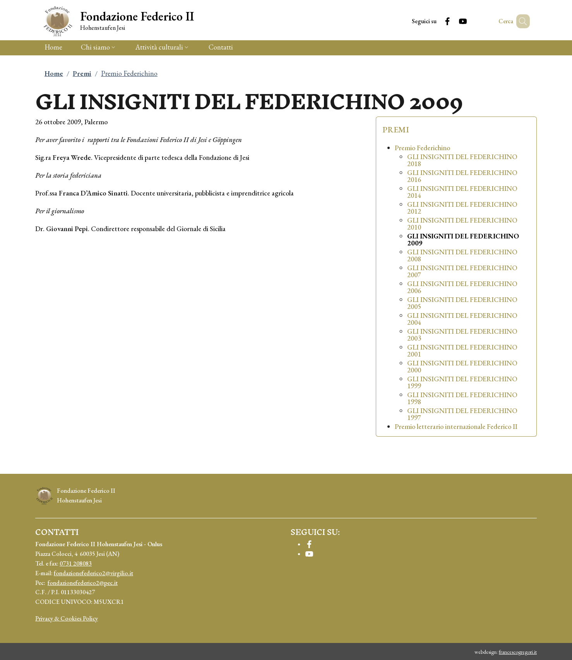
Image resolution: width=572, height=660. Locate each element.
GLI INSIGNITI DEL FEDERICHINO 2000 (462, 367)
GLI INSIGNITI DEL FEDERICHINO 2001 (462, 351)
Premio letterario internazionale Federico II (456, 426)
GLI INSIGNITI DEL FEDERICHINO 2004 (462, 319)
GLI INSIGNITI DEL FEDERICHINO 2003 (462, 335)
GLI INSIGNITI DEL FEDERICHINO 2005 (462, 303)
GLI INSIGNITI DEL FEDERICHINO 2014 (462, 192)
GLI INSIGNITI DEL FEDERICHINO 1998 (462, 398)
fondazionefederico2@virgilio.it (93, 573)
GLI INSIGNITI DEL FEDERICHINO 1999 (462, 382)
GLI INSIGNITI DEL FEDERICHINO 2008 (462, 255)
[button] (520, 21)
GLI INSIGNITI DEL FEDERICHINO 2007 (462, 271)
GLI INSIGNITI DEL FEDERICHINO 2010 (462, 224)
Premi (82, 73)
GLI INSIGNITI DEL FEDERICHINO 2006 (462, 287)
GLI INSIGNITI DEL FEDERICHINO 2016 (462, 176)
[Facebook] (436, 21)
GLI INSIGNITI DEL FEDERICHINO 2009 (463, 240)
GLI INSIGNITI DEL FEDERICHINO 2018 (462, 160)
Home (54, 73)
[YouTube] (451, 21)
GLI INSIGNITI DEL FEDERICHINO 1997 (462, 414)
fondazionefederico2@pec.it (83, 583)
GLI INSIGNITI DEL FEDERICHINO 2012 (462, 208)
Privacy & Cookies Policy (66, 618)
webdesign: (505, 651)
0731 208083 (76, 563)
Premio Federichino (422, 147)
